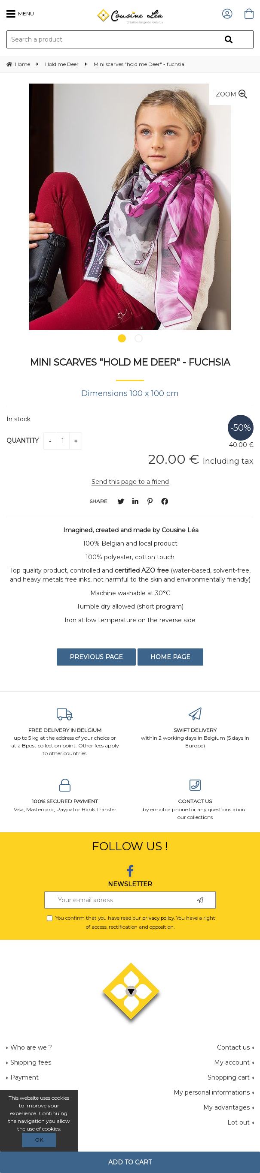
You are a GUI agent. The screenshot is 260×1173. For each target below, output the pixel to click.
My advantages (226, 1107)
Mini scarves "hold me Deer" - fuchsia (130, 362)
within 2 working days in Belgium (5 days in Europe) (195, 728)
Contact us (233, 1047)
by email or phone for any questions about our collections (195, 799)
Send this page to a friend (130, 482)
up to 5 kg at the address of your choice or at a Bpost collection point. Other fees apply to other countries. (65, 732)
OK (39, 1140)
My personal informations (212, 1092)
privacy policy (158, 918)
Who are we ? (31, 1047)
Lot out (238, 1122)
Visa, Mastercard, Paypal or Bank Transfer (65, 796)
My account (232, 1062)
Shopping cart (229, 1077)
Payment (24, 1077)
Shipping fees (30, 1062)
